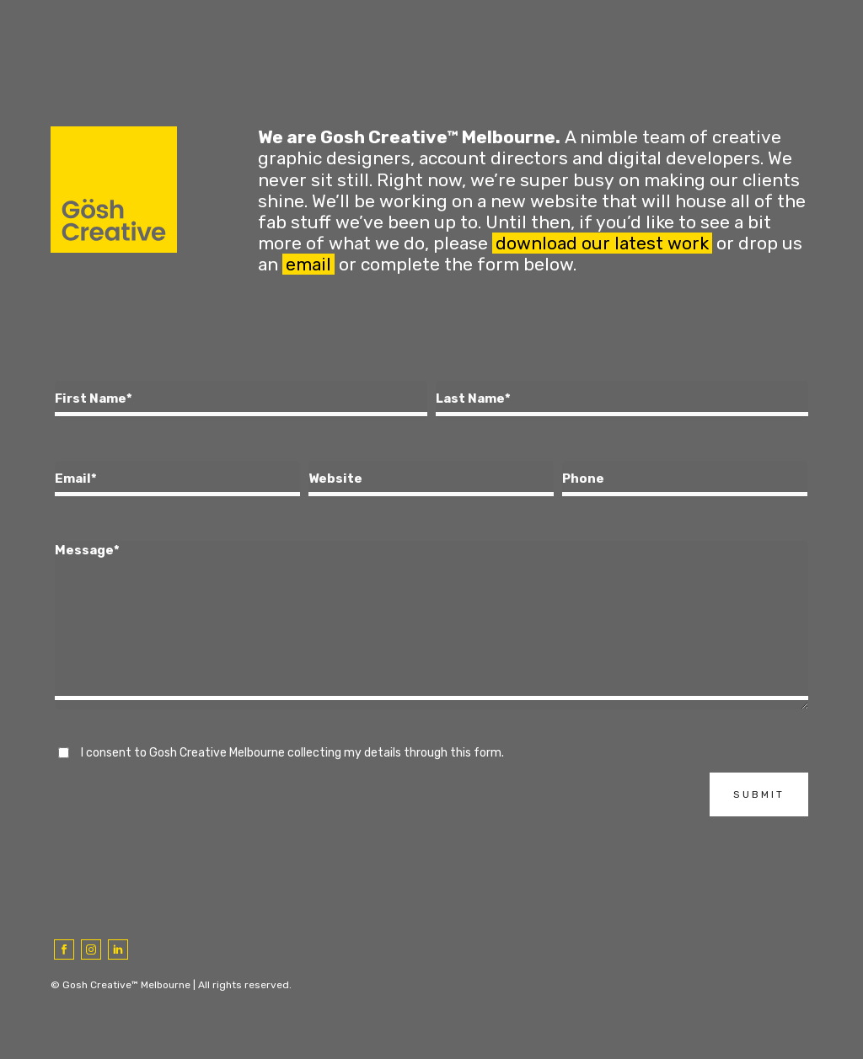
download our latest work (602, 243)
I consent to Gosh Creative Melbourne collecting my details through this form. (292, 753)
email (308, 264)
